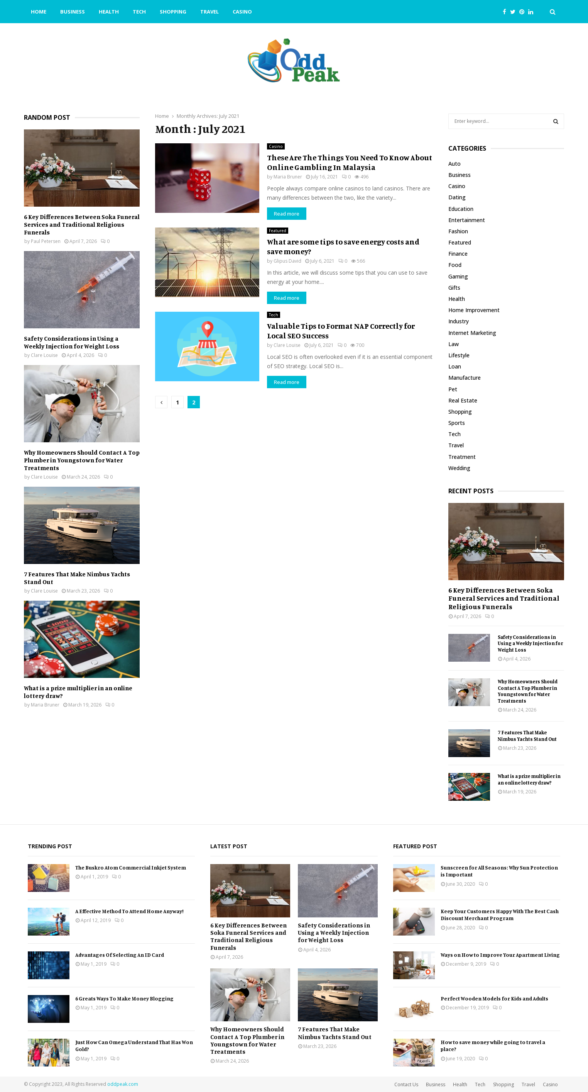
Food (454, 264)
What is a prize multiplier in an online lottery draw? (529, 779)
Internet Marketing (472, 332)
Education (460, 208)
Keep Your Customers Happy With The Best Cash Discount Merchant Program (500, 914)
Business (72, 11)
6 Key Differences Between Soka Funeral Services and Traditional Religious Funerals (82, 224)
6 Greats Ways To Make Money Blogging (124, 998)
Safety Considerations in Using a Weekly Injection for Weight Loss (71, 342)
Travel (209, 11)
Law (453, 344)
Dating (457, 197)
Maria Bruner (288, 176)
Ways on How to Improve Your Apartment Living (500, 954)
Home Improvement (474, 310)
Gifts (454, 287)
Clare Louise (287, 345)
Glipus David (287, 261)
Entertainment (466, 220)
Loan (454, 366)
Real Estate (462, 400)
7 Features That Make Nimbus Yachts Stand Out (527, 735)
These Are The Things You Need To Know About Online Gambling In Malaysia (349, 162)
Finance (458, 253)
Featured (277, 230)
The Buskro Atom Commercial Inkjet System (130, 867)
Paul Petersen (46, 241)
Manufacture (464, 377)
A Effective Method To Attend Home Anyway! (129, 911)
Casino (242, 11)
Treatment (462, 456)
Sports (456, 422)
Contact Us (406, 1084)
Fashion (458, 231)
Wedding (459, 468)
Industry (458, 321)
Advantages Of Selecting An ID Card (119, 954)
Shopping (173, 11)
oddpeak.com (122, 1084)
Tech (139, 11)
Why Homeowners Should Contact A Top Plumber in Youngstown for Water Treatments (82, 460)
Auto (454, 163)
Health (109, 11)
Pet (452, 389)
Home (38, 11)
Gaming (458, 276)
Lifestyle (459, 355)
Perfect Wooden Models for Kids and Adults (494, 998)
